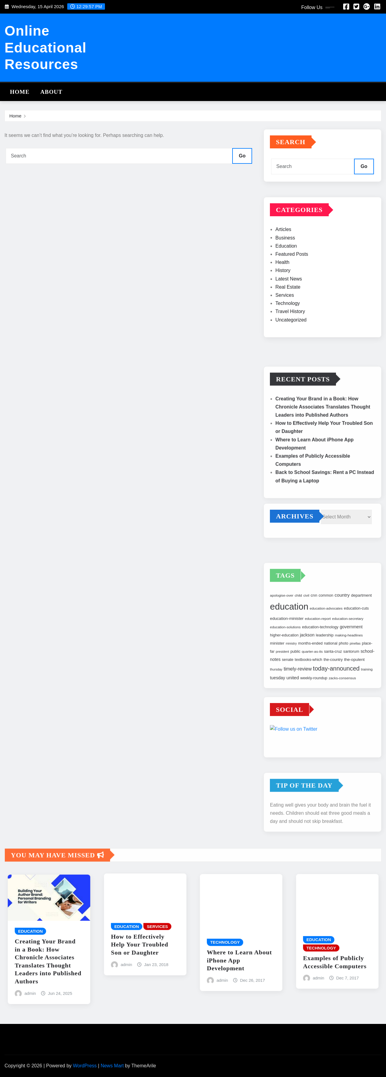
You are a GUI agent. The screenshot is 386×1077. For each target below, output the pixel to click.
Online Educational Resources (46, 47)
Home (20, 92)
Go (242, 155)
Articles (283, 252)
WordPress (85, 1065)
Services (284, 318)
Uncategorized (290, 343)
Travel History (290, 334)
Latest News (288, 302)
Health (282, 285)
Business (285, 261)
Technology (287, 326)
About (51, 92)
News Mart (112, 1065)
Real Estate (287, 310)
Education (286, 269)
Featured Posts (291, 277)
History (282, 293)
